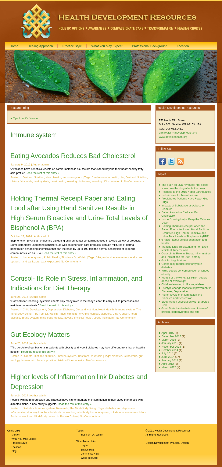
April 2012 (167, 363)
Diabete (27, 356)
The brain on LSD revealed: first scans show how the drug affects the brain (184, 186)
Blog (14, 451)
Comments (90, 453)
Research (62, 408)
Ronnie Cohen (69, 416)
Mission (15, 434)
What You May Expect (23, 438)
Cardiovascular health (105, 177)
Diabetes (68, 309)
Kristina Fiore (65, 360)
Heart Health (53, 177)
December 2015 (171, 336)
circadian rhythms (78, 313)
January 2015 (169, 343)
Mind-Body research (46, 416)
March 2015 (168, 339)
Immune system (72, 177)
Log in (84, 445)
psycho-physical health (78, 317)
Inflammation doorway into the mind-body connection (43, 412)
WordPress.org (89, 457)
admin (45, 164)
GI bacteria (130, 356)
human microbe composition (38, 360)
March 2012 (168, 367)
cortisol (94, 313)
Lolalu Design (181, 442)
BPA (98, 257)
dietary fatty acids (21, 181)
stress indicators (104, 317)
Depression (55, 309)
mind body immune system (92, 412)
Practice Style (19, 442)
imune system (30, 317)
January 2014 (169, 360)
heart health (58, 181)
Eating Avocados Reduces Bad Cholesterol (73, 156)
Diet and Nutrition (33, 177)
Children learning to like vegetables (182, 284)
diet (122, 177)
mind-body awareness (124, 412)
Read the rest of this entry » (42, 173)
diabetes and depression (120, 408)
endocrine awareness (116, 257)
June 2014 (167, 356)
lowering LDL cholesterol (107, 181)
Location (16, 447)
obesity (58, 317)
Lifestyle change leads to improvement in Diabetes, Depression (186, 289)
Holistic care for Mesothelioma (179, 195)
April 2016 (167, 333)
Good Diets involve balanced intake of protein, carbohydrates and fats (184, 310)
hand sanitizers (30, 261)
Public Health (52, 257)
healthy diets (41, 181)
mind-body (46, 317)
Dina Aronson (120, 313)
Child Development (34, 309)
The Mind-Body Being (82, 408)
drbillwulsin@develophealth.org (178, 132)
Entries (87, 449)
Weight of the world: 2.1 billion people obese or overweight (184, 279)
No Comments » (134, 181)
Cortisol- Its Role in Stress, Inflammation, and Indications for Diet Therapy (186, 255)
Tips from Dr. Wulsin (25, 118)
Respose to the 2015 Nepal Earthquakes (186, 191)
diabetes (106, 313)
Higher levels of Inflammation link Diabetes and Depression (181, 296)
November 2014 (171, 346)
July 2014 (167, 353)
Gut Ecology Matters (40, 334)
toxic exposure (50, 261)
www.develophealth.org (173, 136)
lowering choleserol (78, 181)
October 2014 (169, 350)
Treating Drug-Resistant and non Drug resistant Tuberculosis (184, 248)
